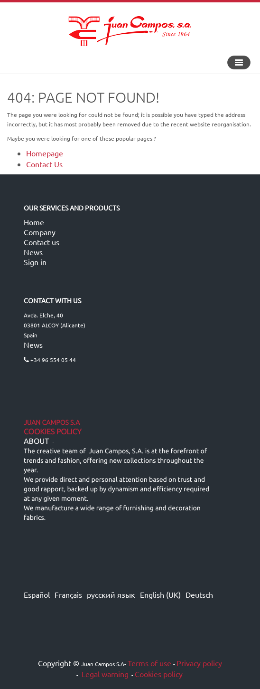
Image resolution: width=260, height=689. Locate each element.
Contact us (41, 242)
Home (34, 222)
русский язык (111, 594)
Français (68, 594)
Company (40, 232)
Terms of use (149, 663)
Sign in (35, 262)
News (33, 252)
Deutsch (199, 594)
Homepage (44, 153)
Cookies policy (159, 674)
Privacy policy (199, 663)
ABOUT (36, 441)
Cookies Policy (53, 432)
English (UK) (160, 594)
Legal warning (104, 674)
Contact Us (44, 164)
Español (37, 594)
